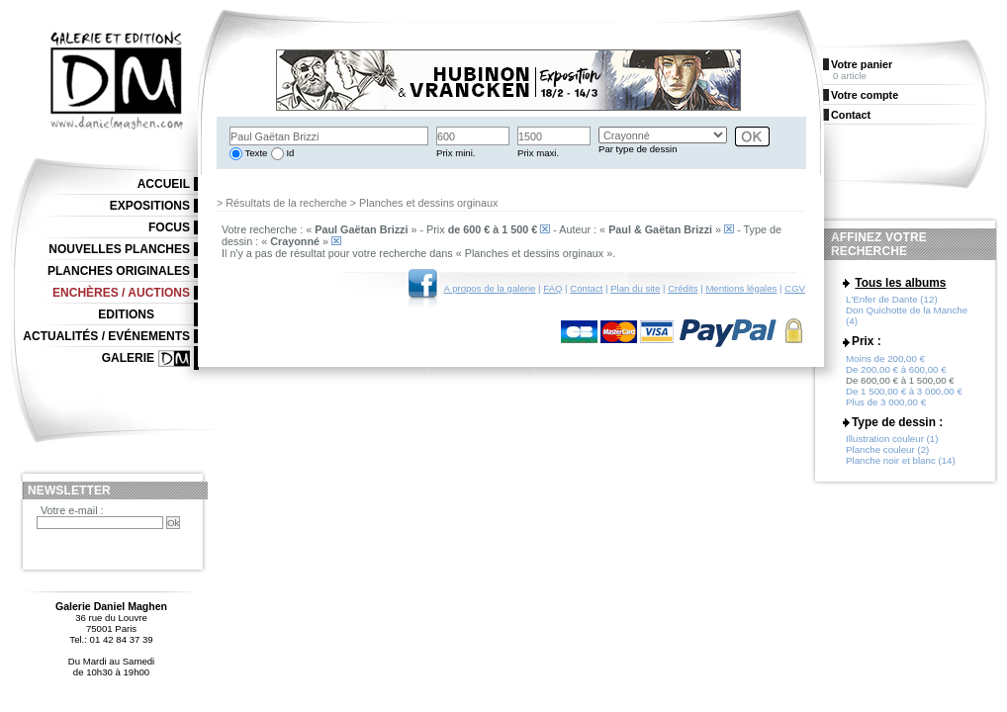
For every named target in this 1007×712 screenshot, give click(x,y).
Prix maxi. (538, 152)
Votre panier (861, 64)
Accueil (163, 184)
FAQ (552, 288)
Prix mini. (455, 152)
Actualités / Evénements (106, 336)
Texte (254, 152)
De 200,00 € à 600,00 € (896, 369)
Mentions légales (741, 288)
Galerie (128, 358)
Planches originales (118, 271)
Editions (126, 314)
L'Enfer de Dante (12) (892, 299)
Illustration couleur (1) (892, 438)
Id (289, 152)
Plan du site (635, 288)
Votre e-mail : (72, 510)
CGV (794, 288)
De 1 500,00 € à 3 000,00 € (904, 391)
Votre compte (864, 95)
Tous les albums (900, 283)
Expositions (150, 206)
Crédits (682, 288)
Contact (586, 288)
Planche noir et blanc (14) (901, 460)
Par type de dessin (637, 148)
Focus (169, 227)
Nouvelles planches (119, 249)
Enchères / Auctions (121, 293)
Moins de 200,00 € (885, 358)
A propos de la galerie (490, 288)
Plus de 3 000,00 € (886, 402)
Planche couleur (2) (887, 449)
